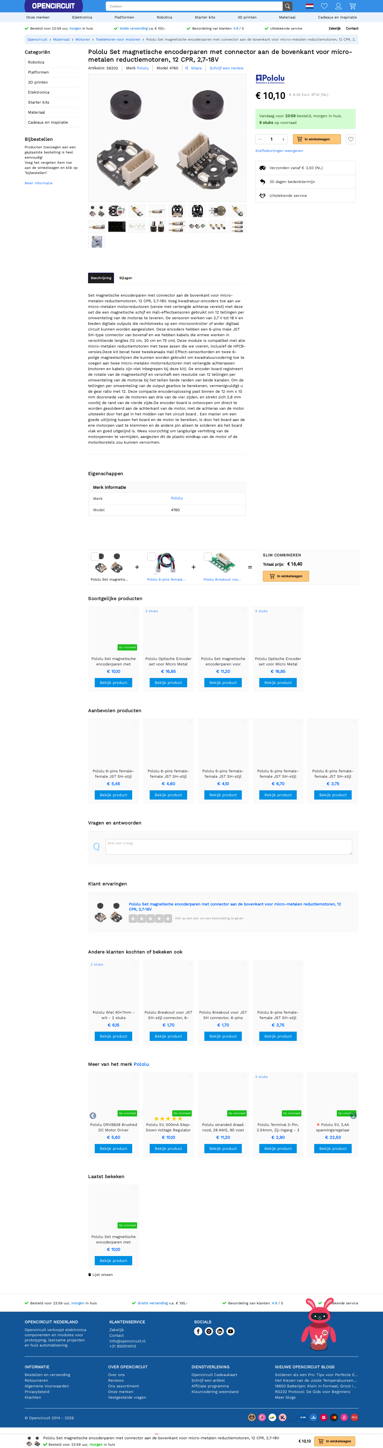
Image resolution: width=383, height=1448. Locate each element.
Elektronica (82, 17)
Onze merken (38, 17)
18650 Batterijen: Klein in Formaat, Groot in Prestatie (316, 1386)
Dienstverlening (210, 1366)
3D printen (247, 17)
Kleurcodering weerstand (215, 1391)
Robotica (164, 17)
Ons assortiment (123, 1386)
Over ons (116, 1374)
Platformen (124, 17)
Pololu (169, 498)
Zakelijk (335, 28)
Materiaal (287, 17)
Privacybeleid (37, 1391)
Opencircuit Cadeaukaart (214, 1374)
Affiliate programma (210, 1386)
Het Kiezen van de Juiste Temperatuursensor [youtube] (316, 1380)
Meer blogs (285, 1397)
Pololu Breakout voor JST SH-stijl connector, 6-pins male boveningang (223, 579)
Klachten (33, 1397)
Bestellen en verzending (47, 1374)
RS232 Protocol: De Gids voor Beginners (312, 1391)
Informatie (37, 1366)
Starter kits (205, 17)
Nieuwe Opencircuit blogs (304, 1366)
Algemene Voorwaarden (47, 1386)
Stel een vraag (120, 843)
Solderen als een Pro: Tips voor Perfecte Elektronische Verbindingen (316, 1374)
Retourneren (36, 1380)
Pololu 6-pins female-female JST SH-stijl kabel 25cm (167, 579)
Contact (352, 28)
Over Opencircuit (128, 1366)
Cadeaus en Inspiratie (337, 17)
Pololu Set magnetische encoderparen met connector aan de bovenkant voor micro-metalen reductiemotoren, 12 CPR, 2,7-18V (235, 907)
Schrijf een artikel (208, 1380)
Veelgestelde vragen (127, 1397)
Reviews (116, 1380)
